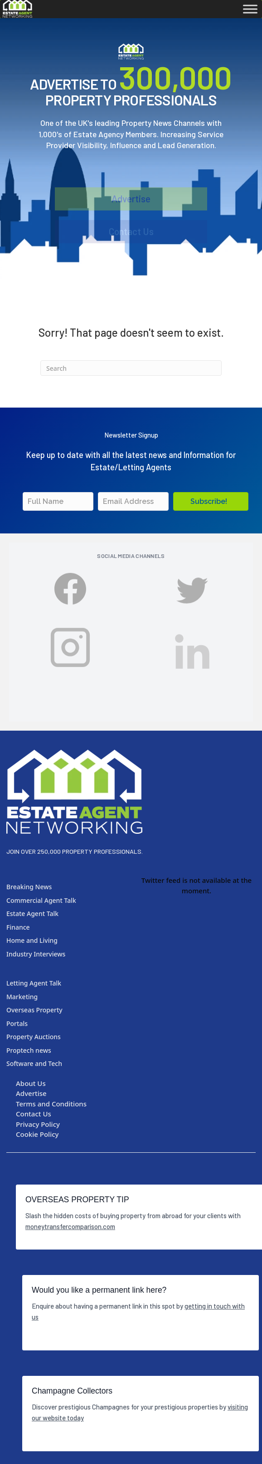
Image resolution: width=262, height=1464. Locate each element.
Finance (18, 927)
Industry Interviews (35, 954)
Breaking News (29, 886)
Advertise (131, 203)
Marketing (22, 996)
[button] (210, 501)
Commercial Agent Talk (41, 900)
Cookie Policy (37, 1134)
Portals (17, 1023)
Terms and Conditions (51, 1103)
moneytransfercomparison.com (70, 1226)
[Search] (131, 368)
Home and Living (32, 940)
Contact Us (131, 234)
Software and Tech (34, 1063)
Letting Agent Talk (33, 983)
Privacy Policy (38, 1124)
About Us (31, 1083)
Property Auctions (33, 1036)
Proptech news (28, 1050)
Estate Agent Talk (32, 913)
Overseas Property (34, 1010)
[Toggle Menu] (250, 9)
